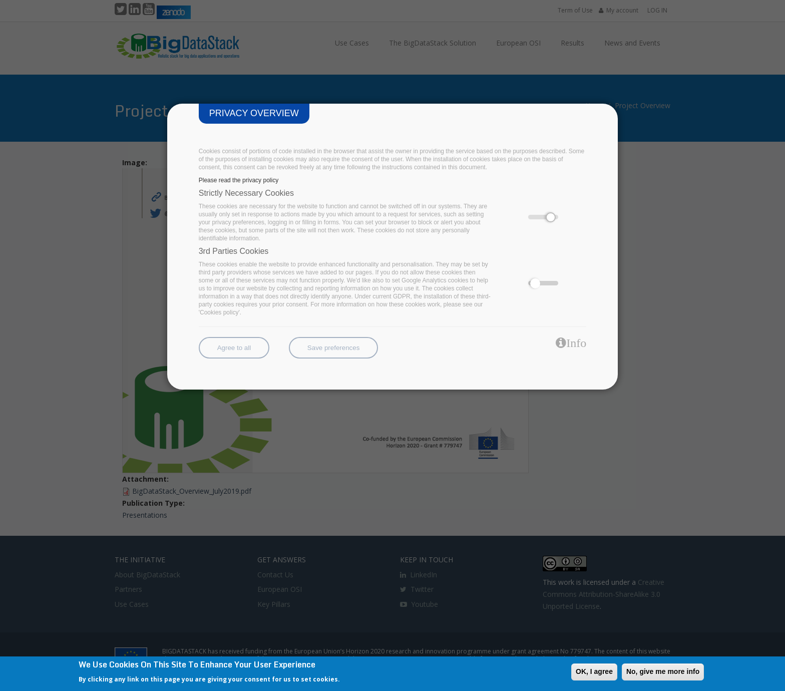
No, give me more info (662, 671)
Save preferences (333, 348)
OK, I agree (594, 671)
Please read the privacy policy (238, 180)
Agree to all (234, 348)
